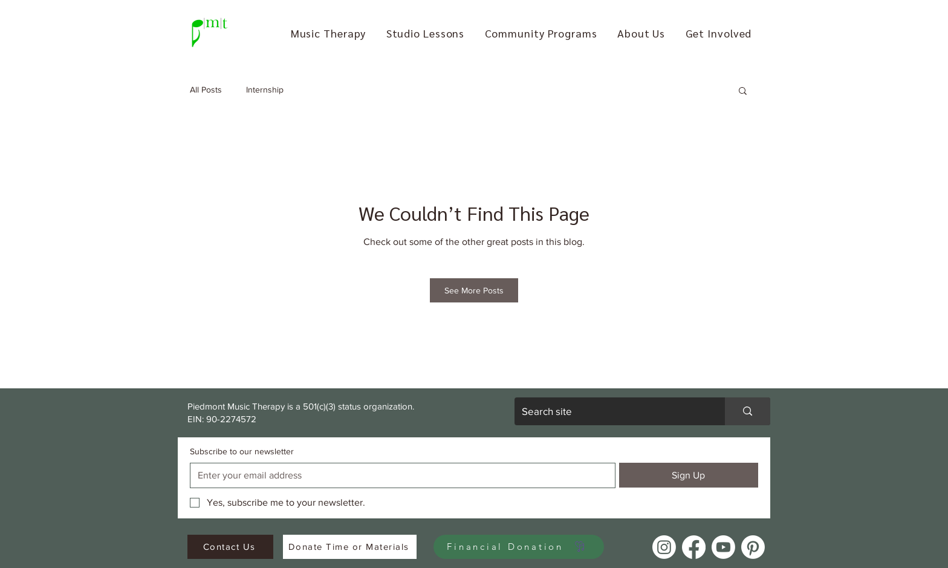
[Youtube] (723, 547)
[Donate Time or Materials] (350, 547)
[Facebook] (694, 547)
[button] (328, 33)
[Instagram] (664, 547)
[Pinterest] (753, 547)
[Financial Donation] (518, 547)
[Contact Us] (230, 547)
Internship (265, 89)
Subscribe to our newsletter (242, 451)
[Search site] (611, 411)
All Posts (206, 89)
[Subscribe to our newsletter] (399, 475)
